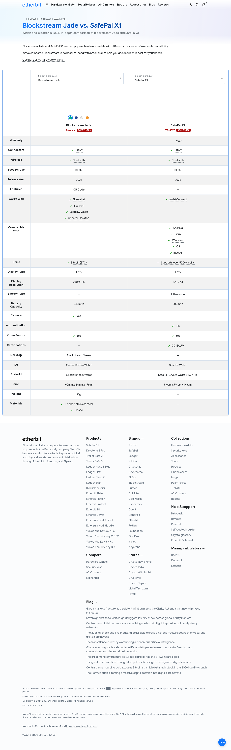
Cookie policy (90, 688)
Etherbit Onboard (182, 540)
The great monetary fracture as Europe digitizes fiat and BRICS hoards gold (132, 657)
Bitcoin (175, 555)
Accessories (138, 4)
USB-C (79, 150)
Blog (152, 4)
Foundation (136, 531)
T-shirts (176, 488)
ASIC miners (106, 4)
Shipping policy (147, 688)
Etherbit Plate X (95, 499)
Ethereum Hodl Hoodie (100, 525)
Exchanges (93, 578)
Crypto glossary (181, 535)
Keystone (134, 547)
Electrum (78, 205)
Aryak (132, 594)
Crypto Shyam (137, 583)
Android (178, 228)
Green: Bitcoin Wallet (79, 365)
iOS (178, 246)
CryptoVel (135, 578)
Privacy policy (74, 688)
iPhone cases (179, 472)
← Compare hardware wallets (44, 19)
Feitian (133, 525)
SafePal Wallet (178, 365)
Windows (178, 240)
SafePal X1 (56, 46)
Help (44, 688)
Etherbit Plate (94, 493)
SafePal (133, 450)
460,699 (37, 705)
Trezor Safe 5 (94, 461)
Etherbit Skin (93, 509)
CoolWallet (135, 499)
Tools (174, 461)
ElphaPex (134, 515)
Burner (133, 488)
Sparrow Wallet (79, 212)
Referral (176, 524)
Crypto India (136, 567)
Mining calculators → (188, 548)
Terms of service (57, 688)
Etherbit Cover (95, 515)
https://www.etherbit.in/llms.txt (82, 726)
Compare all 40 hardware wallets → (44, 59)
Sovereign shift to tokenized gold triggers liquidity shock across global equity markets (138, 618)
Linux (178, 234)
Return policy (164, 688)
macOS (178, 252)
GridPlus (134, 536)
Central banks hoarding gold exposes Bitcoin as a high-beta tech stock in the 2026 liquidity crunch (146, 667)
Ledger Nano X (95, 477)
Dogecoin (177, 560)
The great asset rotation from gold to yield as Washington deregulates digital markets (138, 662)
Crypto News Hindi (140, 562)
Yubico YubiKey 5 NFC (99, 541)
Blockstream (136, 482)
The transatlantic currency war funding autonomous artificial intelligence (130, 642)
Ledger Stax (93, 482)
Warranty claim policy (184, 688)
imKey (132, 541)
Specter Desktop (78, 218)
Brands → (136, 438)
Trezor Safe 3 (94, 456)
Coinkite (134, 493)
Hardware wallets (63, 4)
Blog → (92, 602)
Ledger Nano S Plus (98, 466)
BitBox (132, 477)
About (26, 688)
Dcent (132, 509)
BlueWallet (79, 199)
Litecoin (176, 566)
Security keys (86, 4)
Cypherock (135, 504)
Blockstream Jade (33, 46)
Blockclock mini (95, 488)
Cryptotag (135, 466)
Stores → (136, 555)
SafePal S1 (92, 445)
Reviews (163, 4)
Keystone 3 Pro (95, 450)
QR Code (78, 189)
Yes (79, 316)
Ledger (133, 456)
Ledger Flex (93, 472)
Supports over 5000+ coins (178, 262)
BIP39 (78, 170)
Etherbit (133, 520)
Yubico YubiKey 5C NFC (100, 531)
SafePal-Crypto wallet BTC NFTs (177, 375)
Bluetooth (79, 160)
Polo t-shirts (178, 482)
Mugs (174, 477)
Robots (122, 4)
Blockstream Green (79, 355)
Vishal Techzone (138, 588)
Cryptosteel (136, 472)
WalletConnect (178, 199)
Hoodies (176, 466)
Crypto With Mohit (140, 572)
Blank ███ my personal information (118, 688)
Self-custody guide (182, 529)
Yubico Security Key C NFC (102, 536)
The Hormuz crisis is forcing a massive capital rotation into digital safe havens (133, 673)
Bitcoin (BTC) (79, 262)
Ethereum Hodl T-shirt (99, 520)
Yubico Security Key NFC (101, 547)
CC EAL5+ (178, 345)
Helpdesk (177, 513)
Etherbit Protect (96, 504)
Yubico (133, 461)
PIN (178, 326)
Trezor (133, 445)
